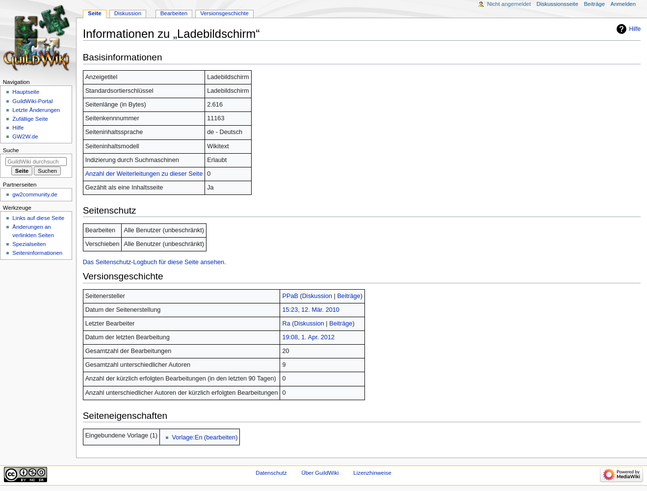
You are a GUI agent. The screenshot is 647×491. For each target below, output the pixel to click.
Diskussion (317, 296)
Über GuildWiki (319, 473)
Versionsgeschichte (224, 13)
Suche (11, 150)
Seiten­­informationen (37, 253)
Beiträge (348, 296)
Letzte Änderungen (36, 110)
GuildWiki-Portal (32, 101)
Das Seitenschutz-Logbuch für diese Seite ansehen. (154, 262)
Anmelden (623, 4)
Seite (94, 13)
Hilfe (635, 29)
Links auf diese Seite (38, 218)
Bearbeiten (173, 13)
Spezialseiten (29, 244)
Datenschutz (271, 473)
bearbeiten (220, 437)
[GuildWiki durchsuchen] (36, 161)
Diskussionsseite (557, 4)
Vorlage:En (187, 437)
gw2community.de (34, 194)
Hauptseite (25, 92)
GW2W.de (25, 136)
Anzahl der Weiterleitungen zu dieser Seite (144, 173)
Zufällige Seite (30, 119)
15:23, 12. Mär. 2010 (310, 309)
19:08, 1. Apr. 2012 (308, 337)
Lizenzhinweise (372, 473)
